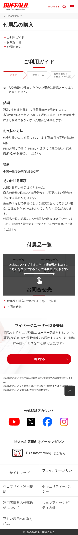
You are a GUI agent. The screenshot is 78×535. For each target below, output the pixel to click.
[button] (39, 359)
